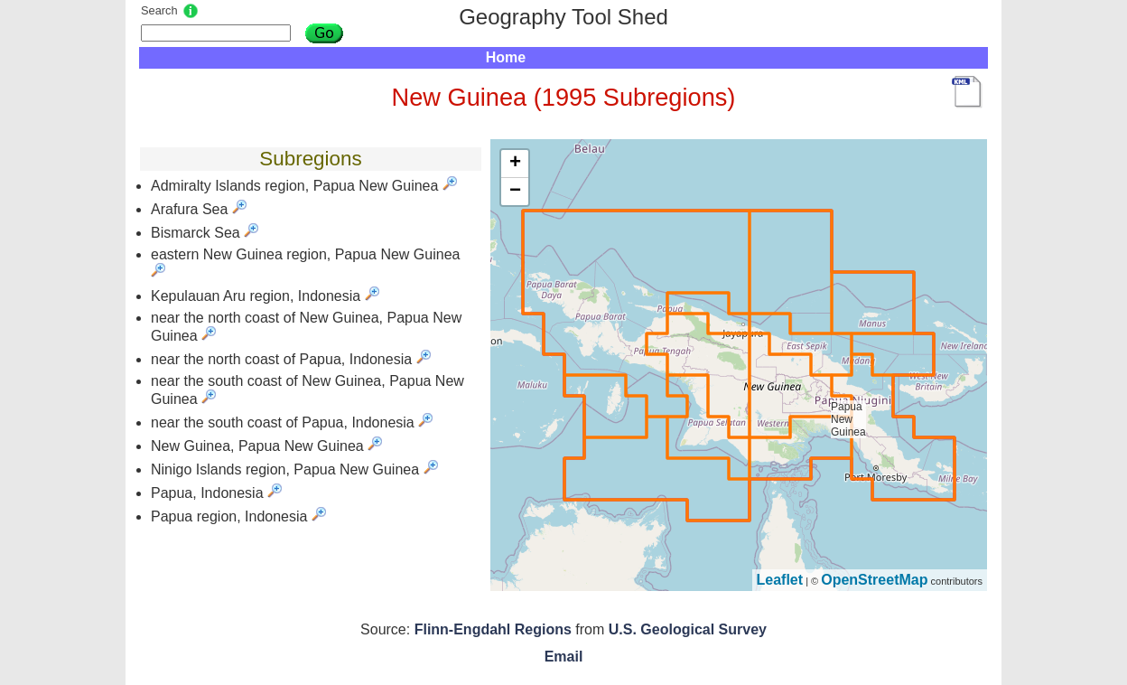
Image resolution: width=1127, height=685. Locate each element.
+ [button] (515, 163)
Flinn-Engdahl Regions (493, 629)
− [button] (515, 191)
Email (564, 656)
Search (159, 10)
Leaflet (780, 579)
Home (506, 57)
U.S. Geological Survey (688, 629)
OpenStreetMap (874, 579)
